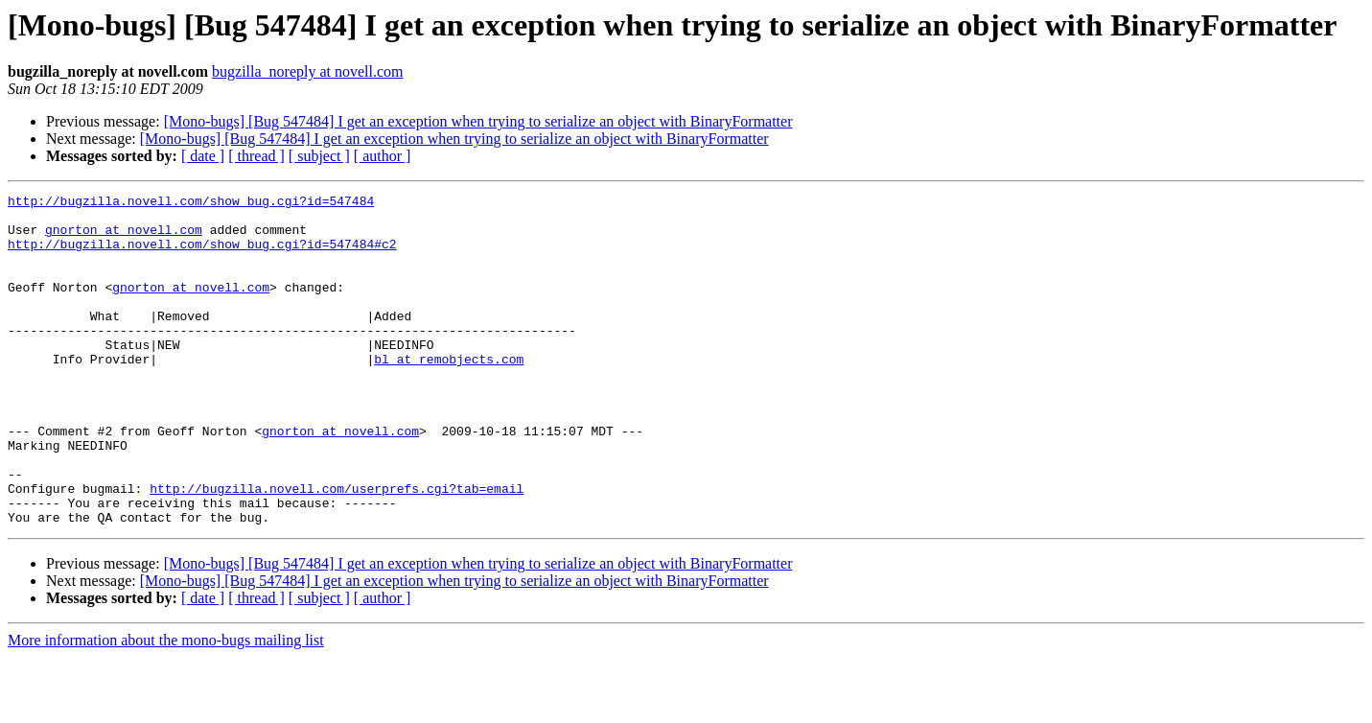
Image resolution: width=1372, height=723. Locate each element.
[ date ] (202, 156)
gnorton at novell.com (123, 237)
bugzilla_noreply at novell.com (308, 71)
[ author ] (382, 156)
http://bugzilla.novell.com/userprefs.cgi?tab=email (336, 548)
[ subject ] (319, 156)
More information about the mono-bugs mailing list (166, 706)
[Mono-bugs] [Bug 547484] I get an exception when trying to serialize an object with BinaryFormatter (478, 121)
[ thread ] (256, 156)
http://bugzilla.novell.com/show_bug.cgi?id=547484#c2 (202, 255)
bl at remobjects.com (448, 393)
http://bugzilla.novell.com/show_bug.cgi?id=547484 (191, 203)
